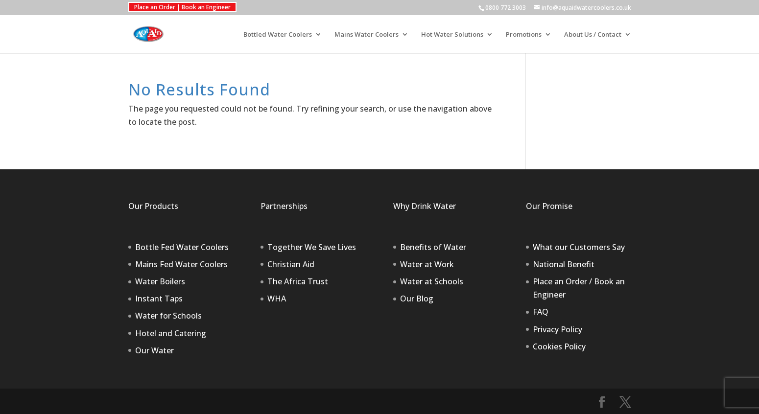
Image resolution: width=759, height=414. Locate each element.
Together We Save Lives (311, 247)
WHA (276, 298)
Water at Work (427, 264)
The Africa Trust (297, 281)
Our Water (154, 350)
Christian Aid (290, 264)
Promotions (524, 35)
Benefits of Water (433, 247)
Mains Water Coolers (366, 35)
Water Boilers (160, 281)
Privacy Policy (557, 329)
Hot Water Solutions (452, 35)
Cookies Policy (559, 346)
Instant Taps (159, 298)
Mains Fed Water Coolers (181, 264)
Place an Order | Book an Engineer (182, 7)
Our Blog (416, 298)
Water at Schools (431, 281)
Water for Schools (168, 315)
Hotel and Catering (170, 333)
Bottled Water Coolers (277, 35)
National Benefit (563, 264)
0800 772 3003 (505, 7)
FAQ (540, 311)
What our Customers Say (579, 247)
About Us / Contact (592, 35)
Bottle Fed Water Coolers (182, 247)
